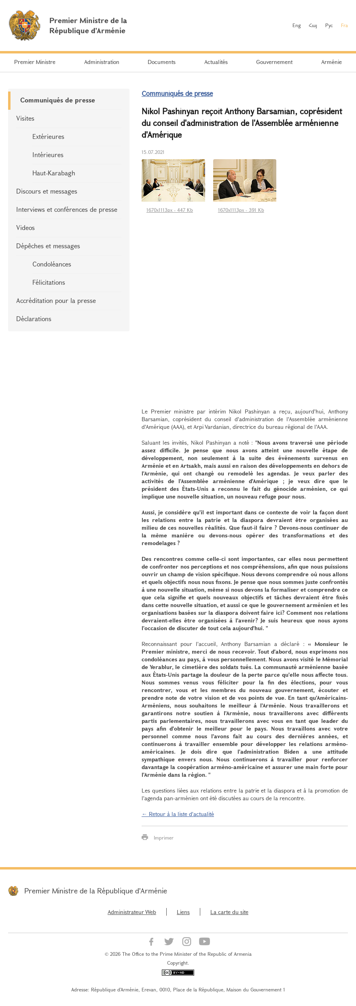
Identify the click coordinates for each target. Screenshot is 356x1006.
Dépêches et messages (48, 245)
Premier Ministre (34, 62)
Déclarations (33, 318)
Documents (162, 62)
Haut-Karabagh (53, 172)
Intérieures (48, 154)
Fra (344, 25)
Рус (329, 25)
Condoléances (51, 264)
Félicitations (48, 282)
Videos (25, 227)
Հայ (313, 25)
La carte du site (229, 912)
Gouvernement (274, 62)
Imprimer (164, 837)
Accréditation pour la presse (56, 300)
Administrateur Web (132, 912)
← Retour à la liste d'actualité (178, 814)
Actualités (216, 62)
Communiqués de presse (57, 100)
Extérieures (48, 136)
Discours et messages (46, 191)
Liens (183, 912)
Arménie (331, 62)
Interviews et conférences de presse (66, 209)
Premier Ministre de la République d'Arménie (95, 890)
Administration (101, 62)
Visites (25, 118)
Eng (296, 25)
